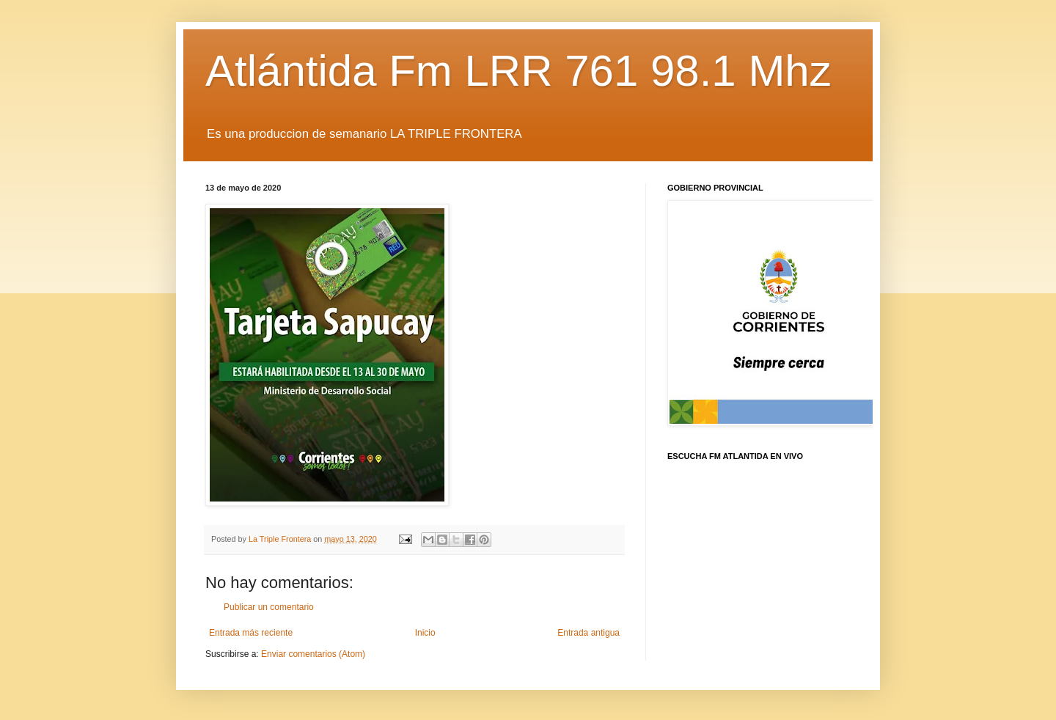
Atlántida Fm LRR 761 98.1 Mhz (518, 70)
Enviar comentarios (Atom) (313, 654)
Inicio (425, 633)
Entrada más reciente (251, 633)
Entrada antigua (588, 633)
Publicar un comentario (269, 607)
